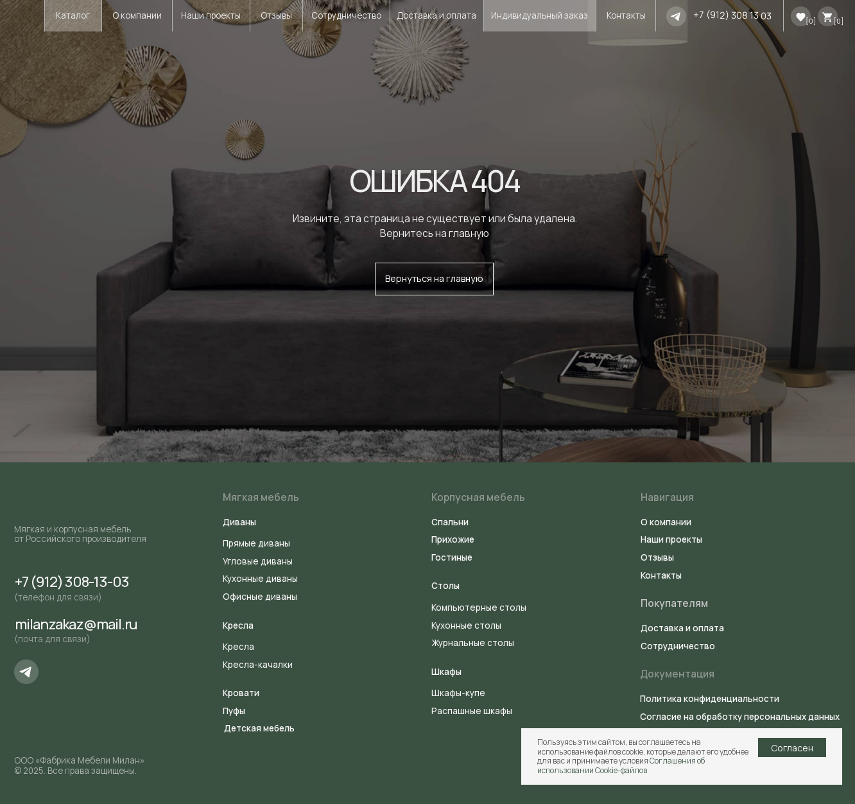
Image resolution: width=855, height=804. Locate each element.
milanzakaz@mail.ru (76, 624)
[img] (676, 16)
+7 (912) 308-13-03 (72, 581)
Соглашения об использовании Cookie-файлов (621, 765)
